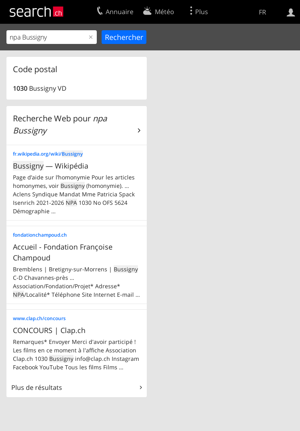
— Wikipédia (50, 166)
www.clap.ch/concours (39, 318)
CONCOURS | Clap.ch (49, 330)
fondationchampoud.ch (40, 234)
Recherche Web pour (60, 124)
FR (262, 12)
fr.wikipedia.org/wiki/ (48, 153)
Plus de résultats (36, 387)
